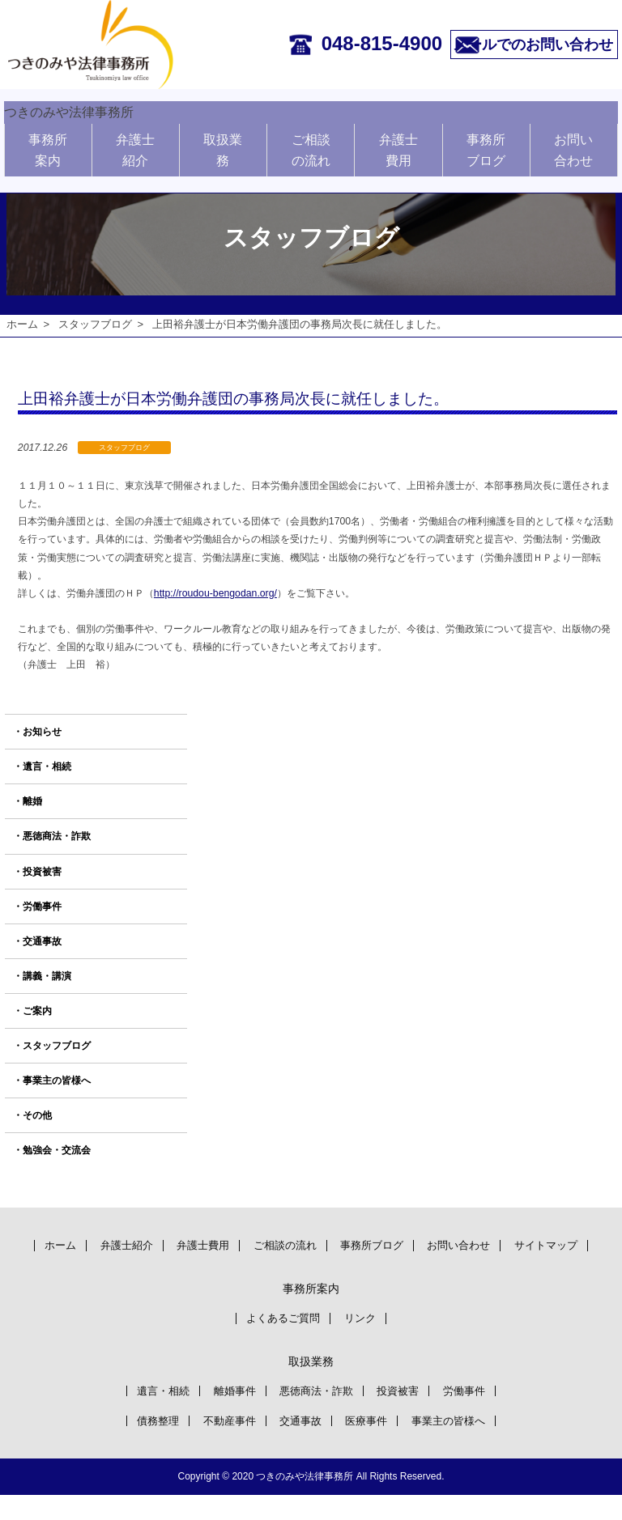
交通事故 (42, 941)
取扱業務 (222, 144)
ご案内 (37, 1011)
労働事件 (42, 906)
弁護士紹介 (135, 144)
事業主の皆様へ (57, 1080)
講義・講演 (47, 976)
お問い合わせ (573, 144)
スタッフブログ (95, 324)
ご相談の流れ (311, 144)
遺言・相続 (47, 767)
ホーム (22, 324)
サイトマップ (311, 1268)
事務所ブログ (485, 144)
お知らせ (42, 732)
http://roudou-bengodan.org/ (215, 593)
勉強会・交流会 (57, 1151)
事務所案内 (47, 144)
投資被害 (42, 871)
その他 (37, 1116)
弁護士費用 (398, 144)
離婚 (32, 802)
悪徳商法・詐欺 (57, 837)
